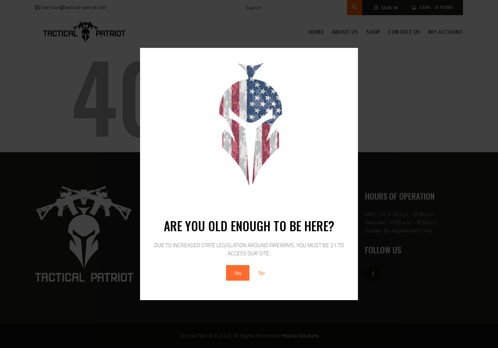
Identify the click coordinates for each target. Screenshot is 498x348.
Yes (238, 272)
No (261, 272)
